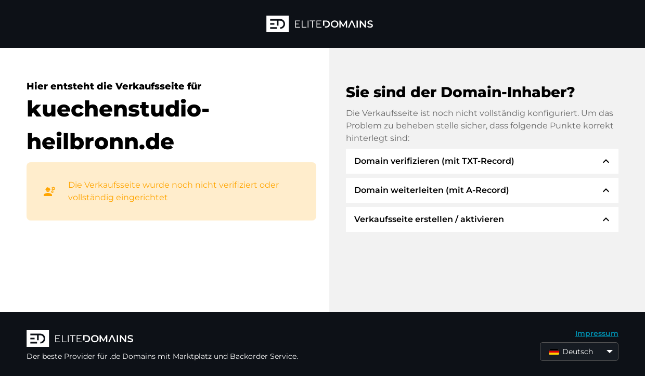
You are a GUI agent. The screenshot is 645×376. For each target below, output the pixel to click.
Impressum (596, 333)
